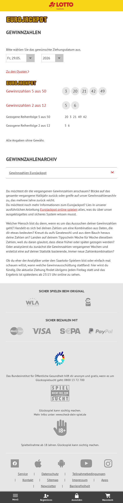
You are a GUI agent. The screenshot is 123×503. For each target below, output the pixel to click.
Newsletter (48, 486)
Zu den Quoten (17, 71)
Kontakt (27, 480)
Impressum (80, 480)
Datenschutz (50, 474)
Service (23, 474)
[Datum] (20, 58)
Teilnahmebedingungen (88, 474)
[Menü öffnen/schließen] (15, 497)
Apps (104, 480)
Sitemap (52, 480)
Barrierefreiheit (80, 486)
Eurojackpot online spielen (58, 209)
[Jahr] (52, 58)
